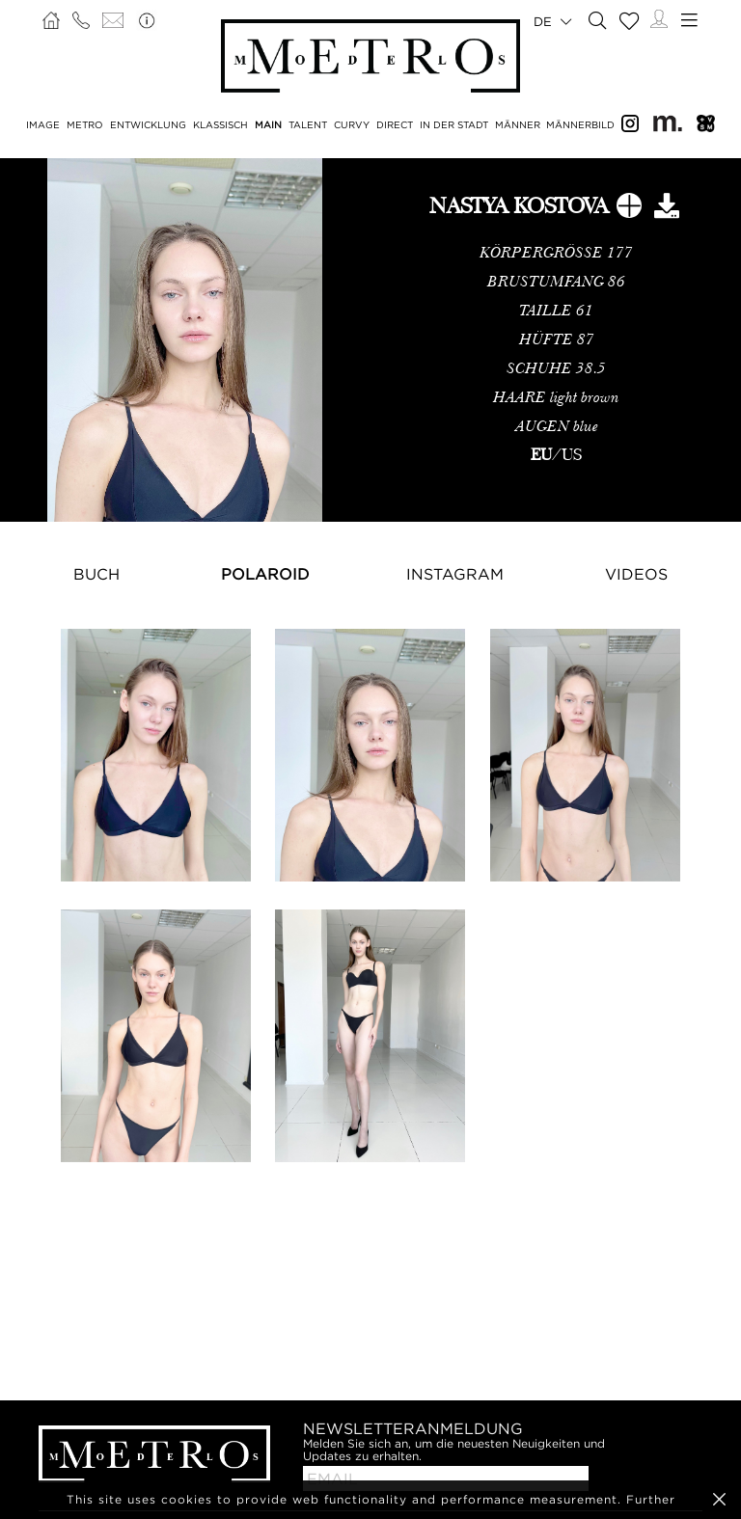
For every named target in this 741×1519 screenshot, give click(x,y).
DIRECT (394, 125)
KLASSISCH (220, 125)
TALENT (307, 125)
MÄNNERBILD (580, 125)
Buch (96, 574)
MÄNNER (517, 125)
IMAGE (43, 125)
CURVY (352, 125)
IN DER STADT (454, 125)
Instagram (455, 574)
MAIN (268, 125)
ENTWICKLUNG (148, 125)
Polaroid (265, 574)
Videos (636, 574)
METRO (85, 125)
